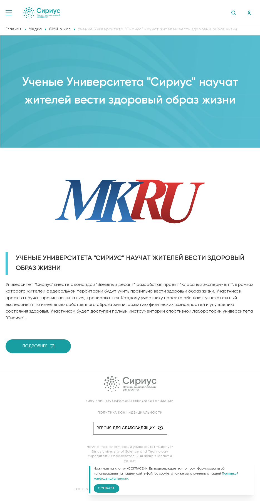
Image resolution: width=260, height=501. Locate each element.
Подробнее (38, 346)
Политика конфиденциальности (130, 412)
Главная (14, 29)
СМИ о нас (60, 29)
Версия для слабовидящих (130, 428)
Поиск (233, 13)
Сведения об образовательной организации (130, 401)
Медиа (35, 29)
